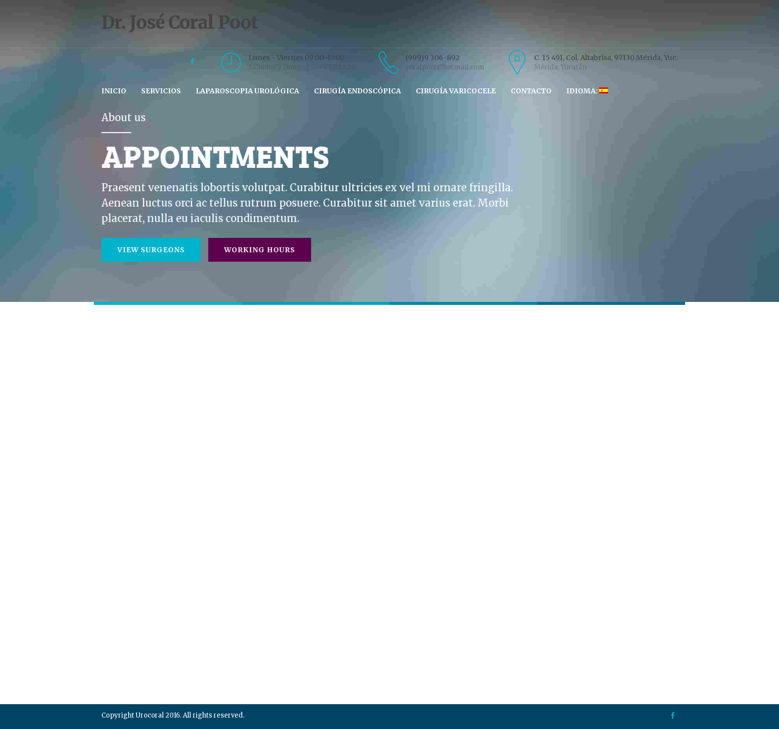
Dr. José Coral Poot (390, 31)
